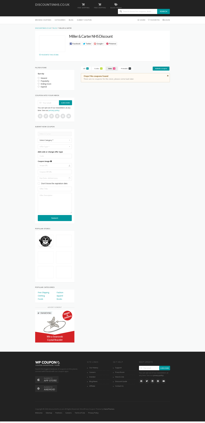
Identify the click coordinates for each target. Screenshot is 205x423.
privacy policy (54, 110)
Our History (93, 368)
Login (166, 20)
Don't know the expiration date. (54, 183)
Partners (58, 413)
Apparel (60, 295)
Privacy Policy (93, 413)
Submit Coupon (84, 20)
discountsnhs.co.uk (52, 4)
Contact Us (119, 386)
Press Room (119, 372)
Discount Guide (121, 381)
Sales (111, 68)
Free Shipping (43, 292)
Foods (40, 299)
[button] (75, 44)
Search (163, 11)
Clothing (41, 295)
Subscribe (65, 103)
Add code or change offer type (50, 152)
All (86, 68)
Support (118, 368)
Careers (92, 372)
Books (59, 299)
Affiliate (92, 386)
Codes (98, 68)
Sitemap (49, 413)
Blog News (93, 381)
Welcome (38, 413)
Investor (92, 377)
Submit (54, 218)
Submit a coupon (161, 68)
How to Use (119, 377)
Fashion (60, 292)
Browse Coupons (43, 20)
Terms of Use (80, 413)
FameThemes (109, 409)
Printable (126, 68)
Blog (71, 20)
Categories (60, 20)
